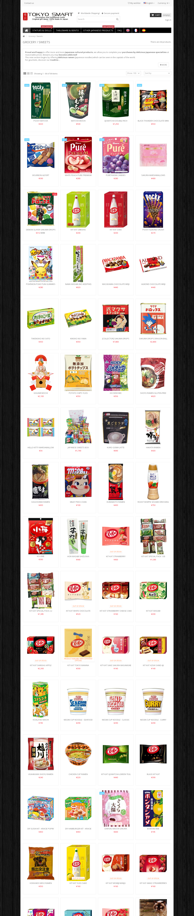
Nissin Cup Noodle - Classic (115, 719)
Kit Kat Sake (116, 229)
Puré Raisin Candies (115, 175)
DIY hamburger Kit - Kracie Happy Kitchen (78, 830)
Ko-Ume (40, 556)
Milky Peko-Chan (78, 502)
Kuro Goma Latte (115, 447)
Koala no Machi (41, 719)
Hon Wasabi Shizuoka (78, 556)
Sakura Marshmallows (153, 175)
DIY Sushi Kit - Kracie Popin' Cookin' (40, 830)
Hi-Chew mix (116, 393)
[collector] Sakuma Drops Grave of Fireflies (115, 339)
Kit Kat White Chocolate (78, 610)
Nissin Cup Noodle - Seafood (78, 719)
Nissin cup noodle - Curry (153, 719)
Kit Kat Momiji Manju (116, 883)
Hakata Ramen (153, 447)
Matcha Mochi (78, 120)
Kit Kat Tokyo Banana (78, 665)
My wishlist (134, 3)
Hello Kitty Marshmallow (41, 447)
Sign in (168, 20)
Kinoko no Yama (78, 338)
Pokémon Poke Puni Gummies (40, 284)
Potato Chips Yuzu (78, 393)
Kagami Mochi (41, 393)
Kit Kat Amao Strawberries (153, 883)
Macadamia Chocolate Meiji (115, 284)
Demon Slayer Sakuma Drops (40, 229)
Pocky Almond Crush (153, 229)
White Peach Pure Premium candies (78, 176)
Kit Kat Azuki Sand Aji (153, 665)
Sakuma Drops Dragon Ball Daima (153, 339)
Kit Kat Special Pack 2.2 (40, 610)
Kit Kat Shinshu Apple (41, 665)
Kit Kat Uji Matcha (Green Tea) (115, 774)
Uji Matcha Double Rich (115, 120)
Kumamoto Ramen (116, 502)
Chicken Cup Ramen (78, 774)
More (163, 65)
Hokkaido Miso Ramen (41, 883)
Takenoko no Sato (40, 338)
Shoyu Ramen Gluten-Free (153, 393)
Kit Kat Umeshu (78, 229)
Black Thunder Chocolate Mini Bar (153, 122)
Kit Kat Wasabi (153, 610)
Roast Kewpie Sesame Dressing (153, 502)
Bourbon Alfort (40, 175)
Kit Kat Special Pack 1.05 (153, 556)
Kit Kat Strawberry (115, 556)
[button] (42, 30)
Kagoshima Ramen (41, 502)
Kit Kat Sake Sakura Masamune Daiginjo (115, 666)
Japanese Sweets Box (78, 447)
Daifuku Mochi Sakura (116, 828)
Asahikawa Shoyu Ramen (40, 774)
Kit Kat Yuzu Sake (78, 883)
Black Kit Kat (153, 774)
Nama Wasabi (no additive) (78, 284)
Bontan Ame (153, 828)
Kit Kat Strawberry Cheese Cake (116, 610)
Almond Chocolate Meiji (153, 284)
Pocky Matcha (40, 120)
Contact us (29, 3)
